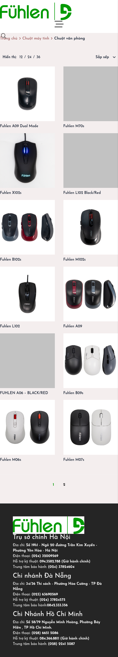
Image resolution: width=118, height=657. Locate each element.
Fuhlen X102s (10, 193)
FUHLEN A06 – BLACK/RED (24, 393)
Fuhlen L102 (10, 326)
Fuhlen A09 (72, 326)
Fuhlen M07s (73, 460)
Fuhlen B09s (73, 393)
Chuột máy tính (35, 38)
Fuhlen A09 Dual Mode (19, 126)
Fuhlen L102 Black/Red (82, 193)
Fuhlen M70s (73, 126)
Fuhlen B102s (10, 259)
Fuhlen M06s (10, 460)
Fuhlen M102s (74, 259)
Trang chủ (8, 38)
